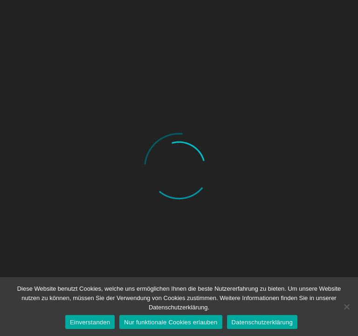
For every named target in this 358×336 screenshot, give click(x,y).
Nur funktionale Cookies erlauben (170, 322)
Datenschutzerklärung (262, 322)
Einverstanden (90, 322)
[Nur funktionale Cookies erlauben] (346, 306)
